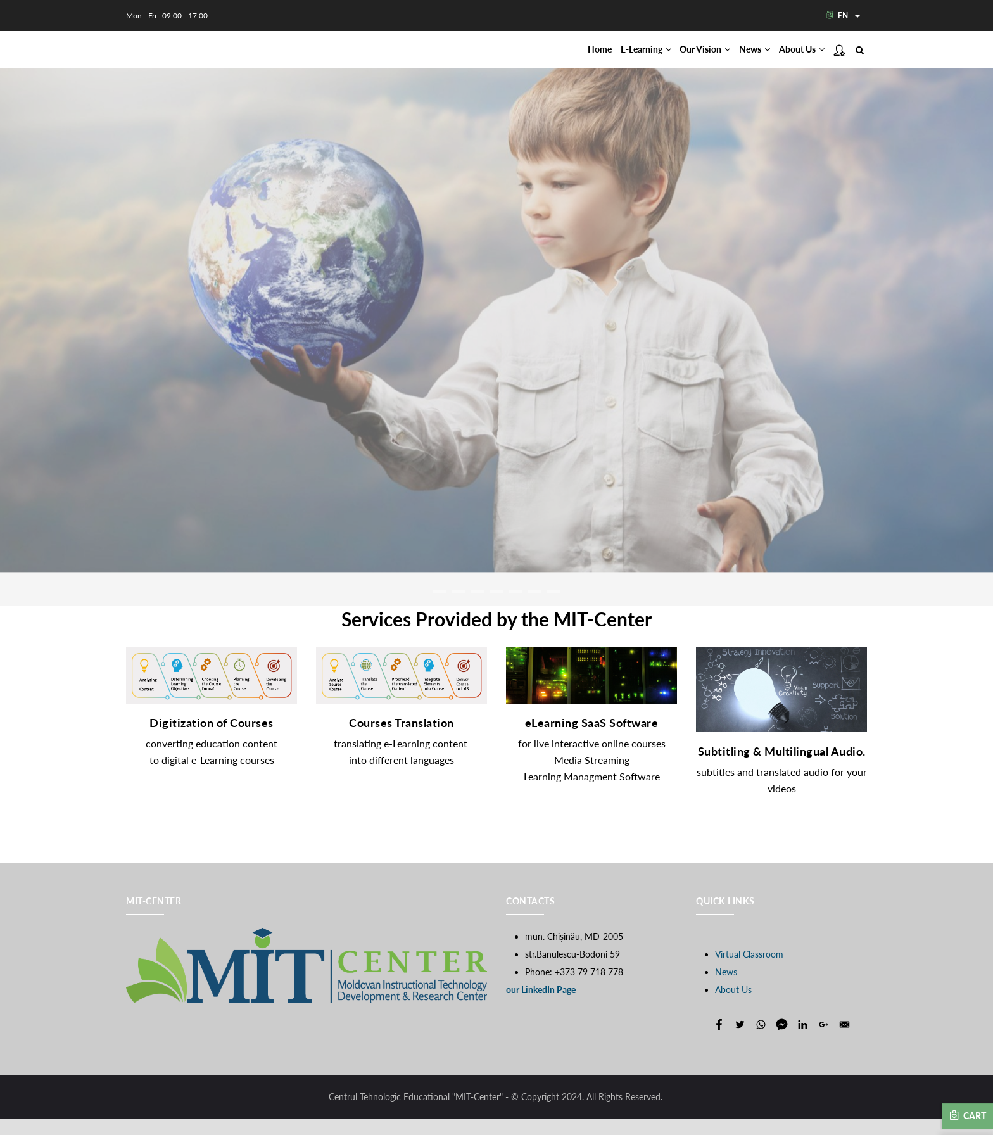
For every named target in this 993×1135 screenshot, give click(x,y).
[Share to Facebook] (719, 1041)
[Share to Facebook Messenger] (782, 1041)
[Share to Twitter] (740, 1041)
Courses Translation (401, 740)
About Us (796, 57)
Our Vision (677, 57)
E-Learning (607, 57)
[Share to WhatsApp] (761, 1041)
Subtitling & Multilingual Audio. (782, 768)
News (738, 57)
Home (550, 57)
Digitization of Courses (211, 740)
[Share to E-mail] (844, 1041)
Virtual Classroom (749, 970)
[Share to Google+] (824, 1041)
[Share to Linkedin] (803, 1041)
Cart (967, 1115)
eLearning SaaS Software (592, 740)
